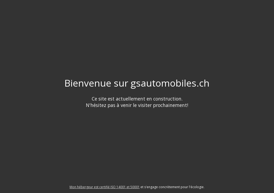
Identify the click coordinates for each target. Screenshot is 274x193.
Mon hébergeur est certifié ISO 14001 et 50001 (105, 187)
